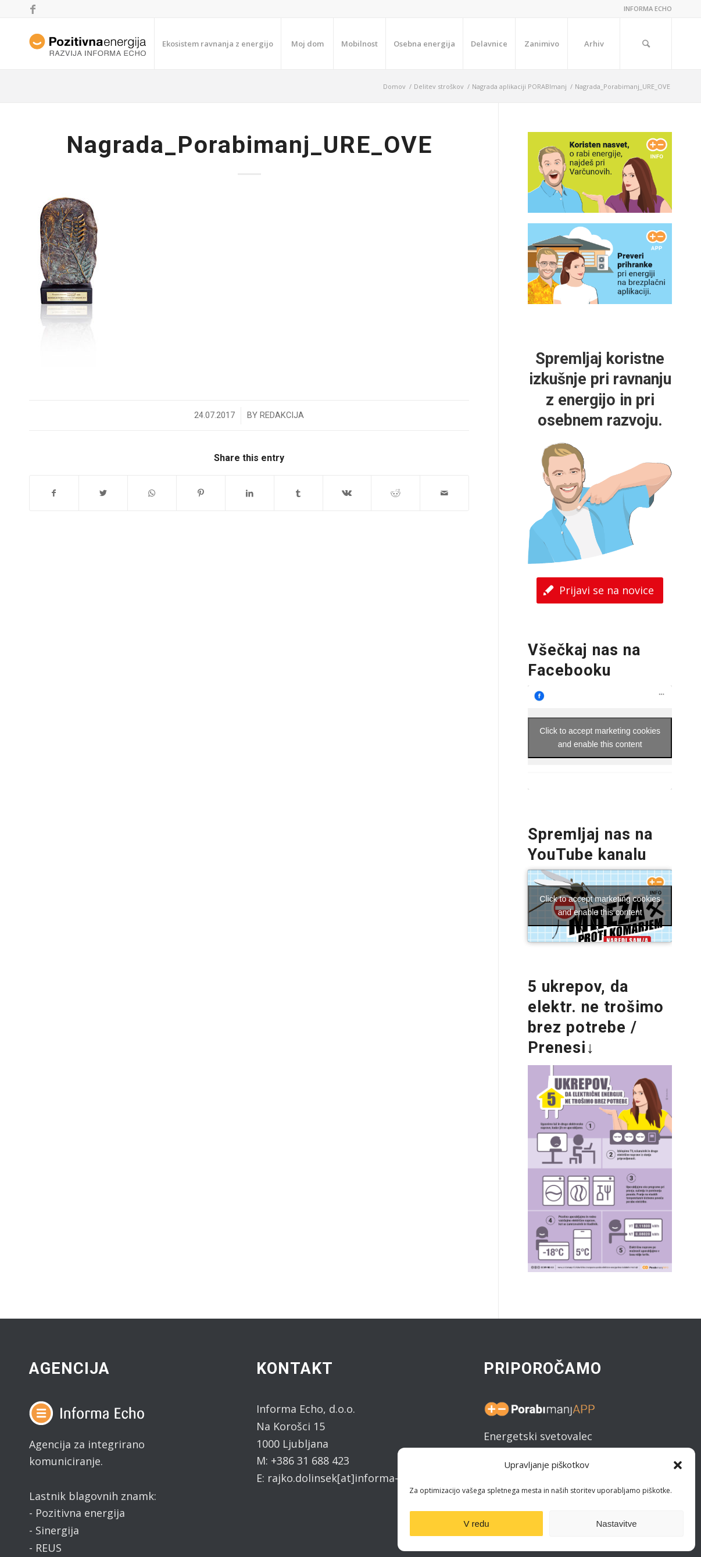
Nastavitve (616, 1524)
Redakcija (282, 415)
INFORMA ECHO (648, 8)
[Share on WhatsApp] (152, 493)
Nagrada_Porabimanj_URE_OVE (249, 145)
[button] (678, 1465)
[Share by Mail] (444, 493)
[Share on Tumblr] (298, 493)
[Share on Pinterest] (201, 493)
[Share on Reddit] (395, 493)
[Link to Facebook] (32, 8)
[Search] (646, 43)
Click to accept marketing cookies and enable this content (599, 737)
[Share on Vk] (347, 493)
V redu (476, 1524)
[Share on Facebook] (54, 493)
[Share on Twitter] (103, 493)
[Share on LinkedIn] (250, 493)
